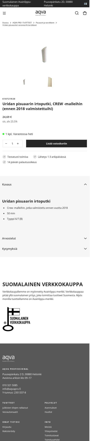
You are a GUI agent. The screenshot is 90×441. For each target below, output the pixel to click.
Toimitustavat (52, 435)
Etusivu (5, 22)
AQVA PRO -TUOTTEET (22, 22)
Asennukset (51, 407)
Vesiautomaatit (10, 412)
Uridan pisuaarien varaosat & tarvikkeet (19, 25)
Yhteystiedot (51, 431)
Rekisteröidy (8, 431)
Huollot (48, 412)
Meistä (48, 426)
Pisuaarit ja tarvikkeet (45, 22)
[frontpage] (30, 359)
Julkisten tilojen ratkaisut (15, 407)
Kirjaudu (6, 426)
